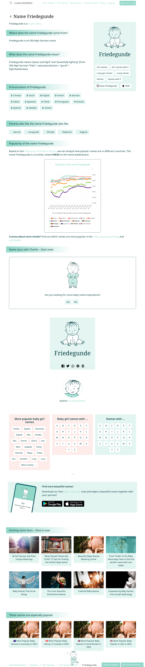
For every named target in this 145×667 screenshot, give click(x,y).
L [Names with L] (129, 431)
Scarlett (23, 458)
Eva (13, 458)
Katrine (16, 132)
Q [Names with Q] (123, 437)
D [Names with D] (117, 425)
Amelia (38, 434)
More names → (28, 465)
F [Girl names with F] (86, 425)
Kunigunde (33, 132)
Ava (43, 440)
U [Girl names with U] (69, 443)
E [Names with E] (123, 425)
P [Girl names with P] (74, 437)
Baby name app (127, 3)
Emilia (16, 428)
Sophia (27, 428)
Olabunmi (67, 132)
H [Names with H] (106, 431)
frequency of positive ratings (40, 151)
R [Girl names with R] (86, 437)
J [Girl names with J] (74, 431)
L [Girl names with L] (86, 431)
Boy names (75, 3)
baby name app (72, 491)
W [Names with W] (124, 443)
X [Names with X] (129, 443)
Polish (45, 101)
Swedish (31, 107)
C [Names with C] (112, 425)
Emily (39, 446)
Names (100, 79)
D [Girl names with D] (74, 425)
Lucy (43, 458)
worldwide (15, 240)
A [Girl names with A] (57, 425)
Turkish (47, 107)
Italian (15, 101)
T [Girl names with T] (63, 443)
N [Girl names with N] (63, 437)
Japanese (30, 101)
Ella (14, 440)
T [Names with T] (106, 443)
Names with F (114, 79)
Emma (24, 440)
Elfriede (50, 132)
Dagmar (84, 132)
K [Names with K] (123, 431)
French (59, 95)
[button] (53, 341)
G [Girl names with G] (57, 431)
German (74, 95)
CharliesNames (77, 400)
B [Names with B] (106, 425)
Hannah (19, 452)
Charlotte (39, 428)
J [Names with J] (117, 431)
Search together (111, 664)
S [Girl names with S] (57, 443)
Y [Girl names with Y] (68, 449)
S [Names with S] (100, 443)
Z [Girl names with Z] (74, 449)
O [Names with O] (112, 437)
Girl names (62, 3)
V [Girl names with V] (74, 443)
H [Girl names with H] (63, 431)
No (75, 302)
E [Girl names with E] (80, 425)
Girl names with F (120, 67)
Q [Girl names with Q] (80, 437)
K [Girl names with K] (80, 431)
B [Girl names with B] (63, 425)
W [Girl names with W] (81, 443)
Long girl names (104, 73)
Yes (68, 302)
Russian (79, 101)
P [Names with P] (117, 437)
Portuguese (62, 101)
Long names (123, 73)
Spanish (16, 107)
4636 (126, 85)
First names (48, 3)
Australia (113, 236)
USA (95, 236)
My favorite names (131, 664)
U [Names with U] (112, 443)
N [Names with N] (106, 437)
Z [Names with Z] (117, 449)
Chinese (16, 95)
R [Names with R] (129, 437)
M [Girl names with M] (57, 437)
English (44, 95)
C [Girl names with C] (69, 425)
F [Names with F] (129, 425)
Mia (28, 434)
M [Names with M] (100, 437)
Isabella (28, 446)
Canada (103, 236)
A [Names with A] (100, 425)
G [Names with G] (100, 431)
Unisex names (91, 3)
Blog (102, 3)
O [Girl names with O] (69, 437)
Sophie (19, 434)
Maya (29, 452)
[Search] (112, 3)
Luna (34, 458)
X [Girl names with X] (86, 443)
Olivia (34, 440)
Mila (18, 446)
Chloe (39, 452)
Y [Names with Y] (111, 449)
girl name (35, 23)
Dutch (30, 95)
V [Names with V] (117, 443)
